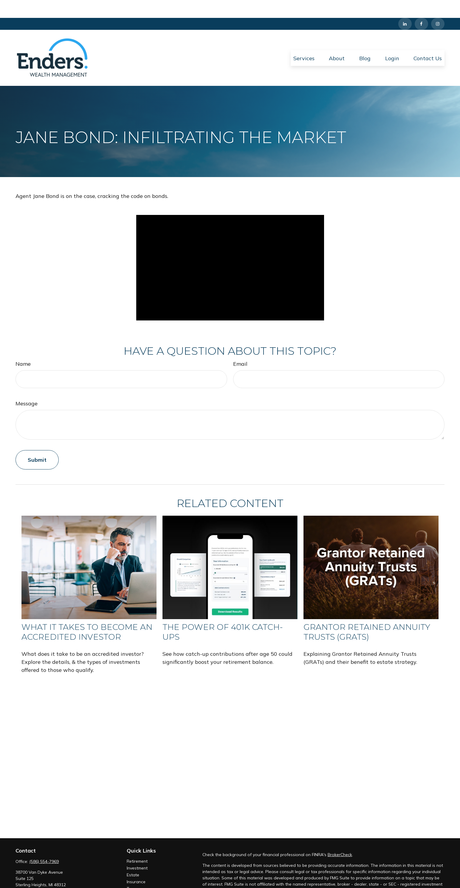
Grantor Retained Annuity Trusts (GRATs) (366, 614)
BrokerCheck (340, 836)
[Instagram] (437, 6)
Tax (130, 870)
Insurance (136, 864)
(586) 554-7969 (44, 843)
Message (27, 385)
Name (23, 346)
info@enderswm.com (36, 877)
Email (240, 346)
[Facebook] (421, 6)
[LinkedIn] (405, 6)
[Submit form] (37, 442)
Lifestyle (135, 884)
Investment (137, 850)
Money (133, 877)
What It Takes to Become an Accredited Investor (86, 614)
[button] (304, 40)
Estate (133, 857)
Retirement (137, 843)
